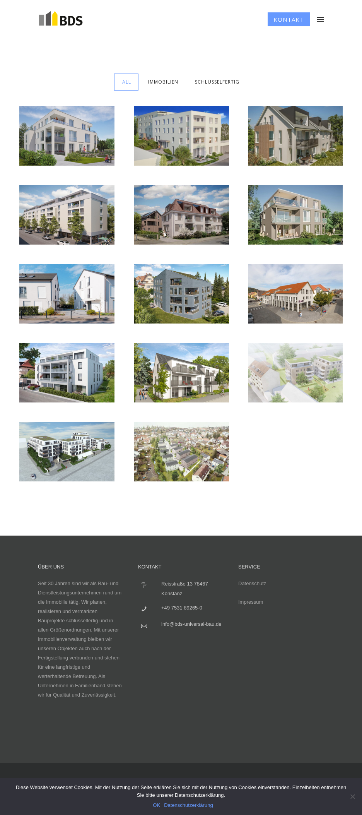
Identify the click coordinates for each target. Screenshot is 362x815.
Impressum (250, 602)
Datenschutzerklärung (188, 805)
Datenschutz (252, 583)
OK (156, 805)
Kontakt (288, 19)
